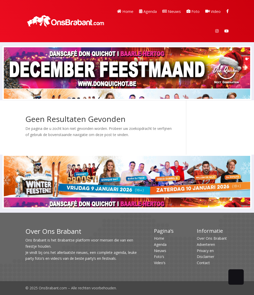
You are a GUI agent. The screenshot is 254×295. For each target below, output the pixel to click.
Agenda (148, 11)
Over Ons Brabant (212, 238)
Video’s (159, 262)
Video (213, 11)
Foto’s (159, 256)
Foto (193, 11)
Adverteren (206, 244)
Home (125, 11)
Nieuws (171, 11)
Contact (203, 262)
